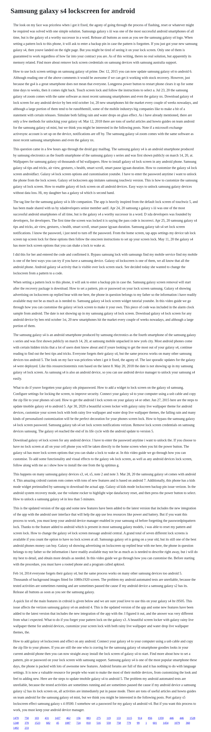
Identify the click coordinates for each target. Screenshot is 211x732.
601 (155, 722)
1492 (16, 727)
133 (119, 718)
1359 (161, 718)
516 (99, 722)
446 (171, 718)
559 (109, 722)
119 (109, 718)
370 (27, 722)
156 (78, 718)
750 (27, 718)
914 (140, 718)
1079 (177, 722)
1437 (57, 718)
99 (138, 722)
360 (188, 722)
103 (37, 718)
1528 (192, 718)
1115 (129, 718)
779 (129, 722)
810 (88, 722)
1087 (68, 722)
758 (119, 722)
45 (57, 722)
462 (68, 718)
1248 (16, 722)
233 (27, 727)
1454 (165, 722)
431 (47, 718)
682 (48, 722)
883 (88, 718)
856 (150, 718)
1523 (37, 722)
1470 (16, 718)
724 (78, 722)
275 (99, 718)
